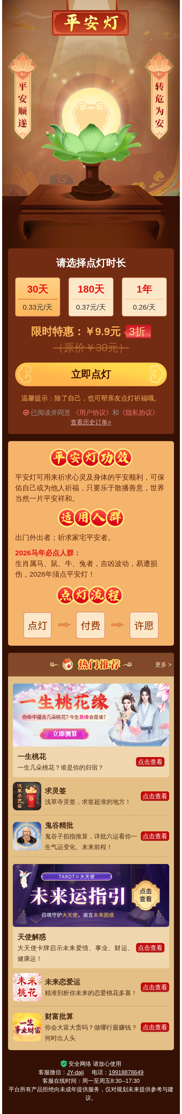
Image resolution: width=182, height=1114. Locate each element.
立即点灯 (91, 374)
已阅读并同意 (51, 412)
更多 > (163, 664)
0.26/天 (144, 296)
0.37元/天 (91, 296)
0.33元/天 (37, 296)
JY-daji (75, 1072)
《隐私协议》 (139, 412)
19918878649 (126, 1072)
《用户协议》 (92, 412)
